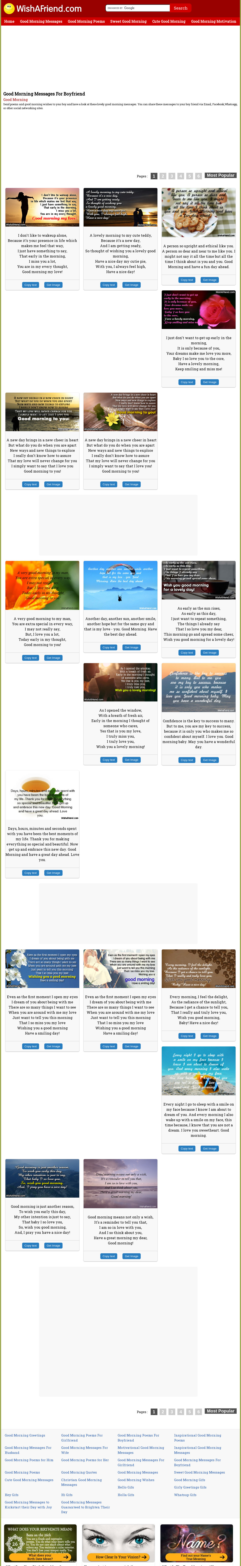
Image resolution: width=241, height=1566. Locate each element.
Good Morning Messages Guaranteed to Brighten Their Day (85, 1507)
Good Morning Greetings (25, 1435)
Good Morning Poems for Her (85, 1460)
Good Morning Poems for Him (29, 1460)
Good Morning (15, 99)
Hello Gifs (126, 1487)
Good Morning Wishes (136, 1480)
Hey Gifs (11, 1495)
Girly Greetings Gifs (190, 1487)
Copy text (31, 285)
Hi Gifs (67, 1495)
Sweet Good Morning (128, 21)
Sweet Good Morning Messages (199, 1472)
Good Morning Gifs (189, 1480)
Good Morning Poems (86, 21)
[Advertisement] (121, 58)
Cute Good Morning (168, 21)
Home (9, 21)
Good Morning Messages (41, 21)
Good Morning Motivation (213, 21)
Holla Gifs (126, 1495)
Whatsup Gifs (185, 1495)
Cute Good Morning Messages (29, 1480)
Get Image (53, 285)
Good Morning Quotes (79, 1472)
